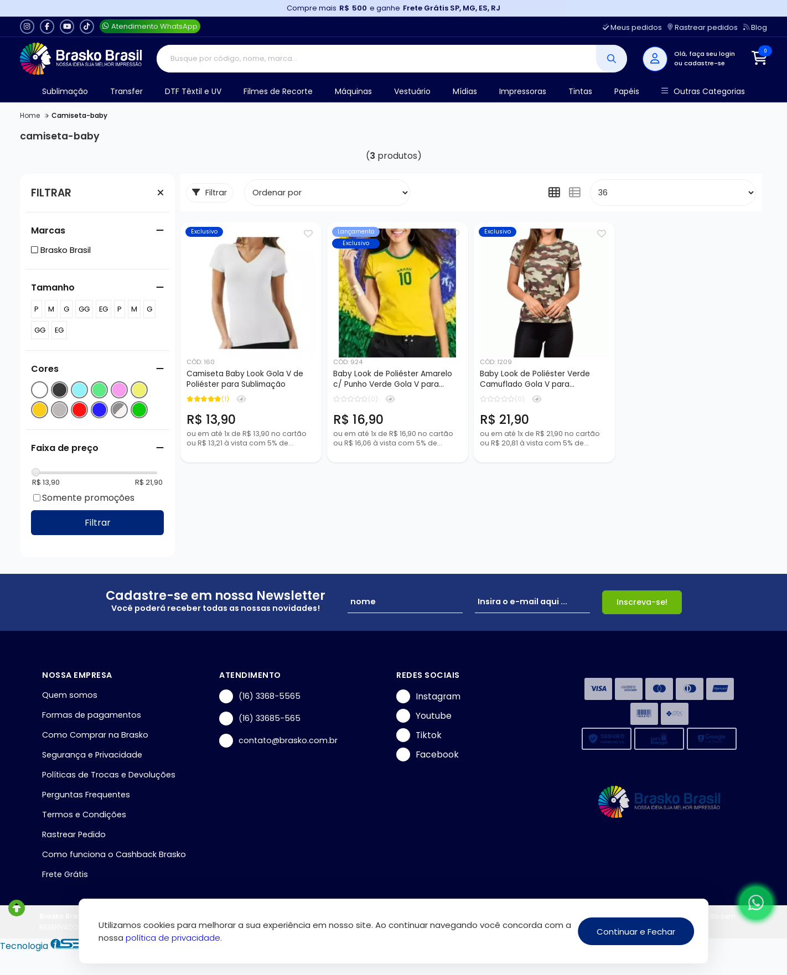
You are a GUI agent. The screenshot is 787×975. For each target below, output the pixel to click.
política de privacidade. (174, 937)
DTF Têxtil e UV (193, 91)
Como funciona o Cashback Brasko (114, 854)
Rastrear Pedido (74, 834)
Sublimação (65, 91)
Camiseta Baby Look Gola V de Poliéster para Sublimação (245, 379)
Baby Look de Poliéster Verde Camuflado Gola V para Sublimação (535, 380)
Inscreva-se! (642, 602)
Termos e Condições (84, 814)
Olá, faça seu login (704, 53)
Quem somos (69, 695)
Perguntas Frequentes (86, 794)
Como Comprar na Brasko (95, 734)
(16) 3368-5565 (260, 696)
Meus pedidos (632, 27)
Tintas (580, 91)
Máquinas (353, 91)
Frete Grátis (65, 874)
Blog (755, 27)
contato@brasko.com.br (278, 741)
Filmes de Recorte (278, 91)
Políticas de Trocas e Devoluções (108, 774)
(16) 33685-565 (260, 718)
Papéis (626, 91)
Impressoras (522, 91)
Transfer (126, 91)
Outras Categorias (703, 91)
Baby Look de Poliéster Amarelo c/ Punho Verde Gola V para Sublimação (392, 380)
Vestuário (412, 91)
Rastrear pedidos (702, 27)
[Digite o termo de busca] (377, 58)
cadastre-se (704, 63)
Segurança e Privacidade (92, 754)
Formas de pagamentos (91, 714)
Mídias (465, 91)
